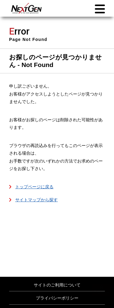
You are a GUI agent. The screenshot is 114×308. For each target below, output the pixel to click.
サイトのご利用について (57, 285)
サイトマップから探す (36, 199)
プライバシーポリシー (57, 298)
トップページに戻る (34, 186)
